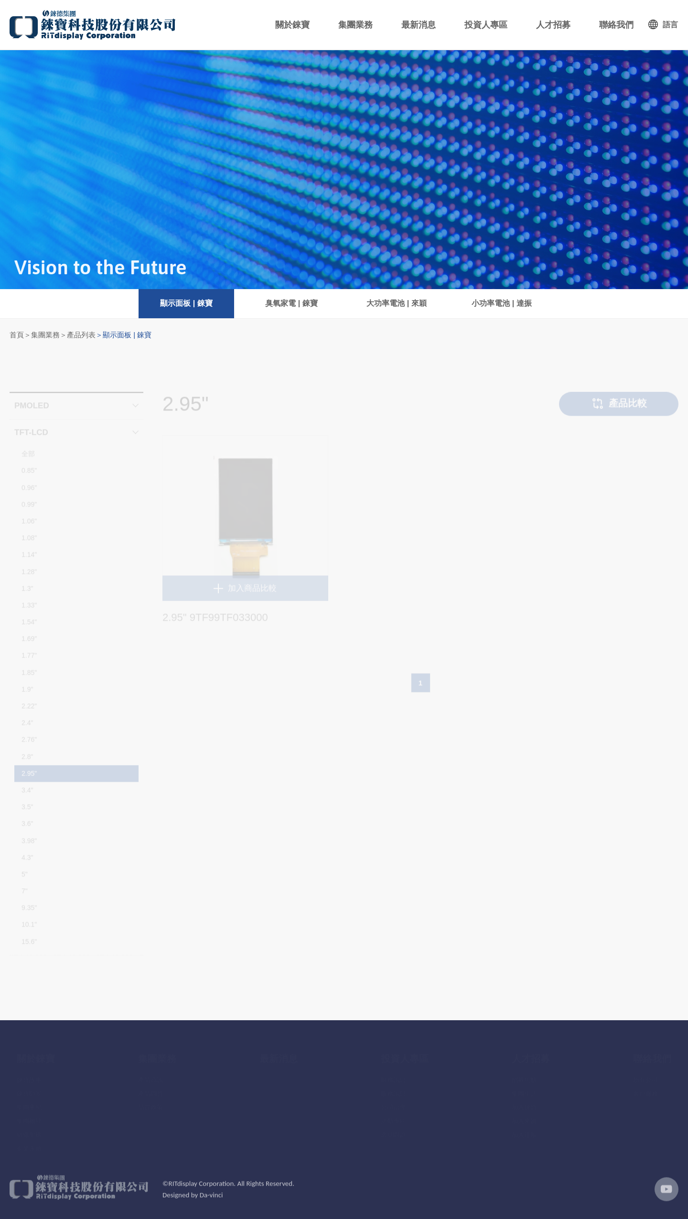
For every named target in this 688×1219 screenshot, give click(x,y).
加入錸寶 (524, 1103)
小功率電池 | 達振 (501, 303)
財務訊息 (393, 1075)
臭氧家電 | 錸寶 (291, 303)
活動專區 (393, 1117)
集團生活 (524, 1089)
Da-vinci (211, 1201)
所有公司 (645, 1075)
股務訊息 (393, 1089)
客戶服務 (645, 1089)
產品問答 (150, 1089)
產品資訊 (150, 1075)
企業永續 (29, 1144)
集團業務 (355, 25)
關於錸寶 (292, 25)
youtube (666, 1196)
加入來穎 (524, 1117)
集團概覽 (29, 1117)
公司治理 (393, 1103)
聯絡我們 (616, 25)
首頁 (17, 335)
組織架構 (29, 1130)
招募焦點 (524, 1075)
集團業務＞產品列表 (63, 335)
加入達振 (524, 1130)
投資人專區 (485, 25)
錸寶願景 (29, 1089)
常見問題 (393, 1130)
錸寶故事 (29, 1075)
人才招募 (553, 25)
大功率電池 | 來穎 (396, 303)
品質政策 (150, 1103)
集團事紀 (29, 1103)
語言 (670, 25)
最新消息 (418, 25)
